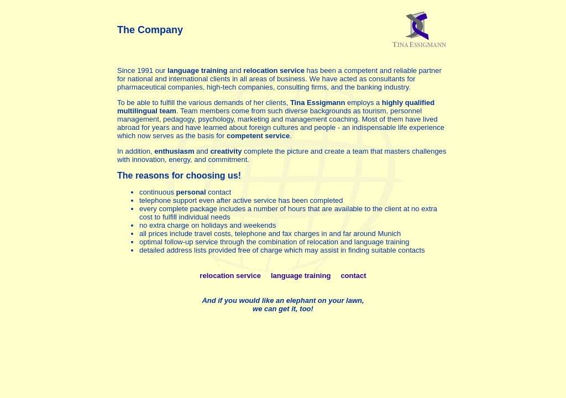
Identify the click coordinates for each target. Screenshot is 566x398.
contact (353, 275)
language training (301, 275)
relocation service (230, 275)
